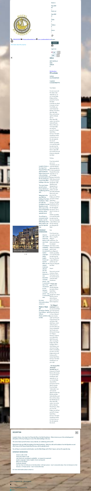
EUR (53, 55)
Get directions (62, 71)
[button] (55, 43)
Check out (53, 11)
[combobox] (56, 52)
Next (46, 239)
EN (54, 52)
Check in (53, 2)
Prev (15, 239)
